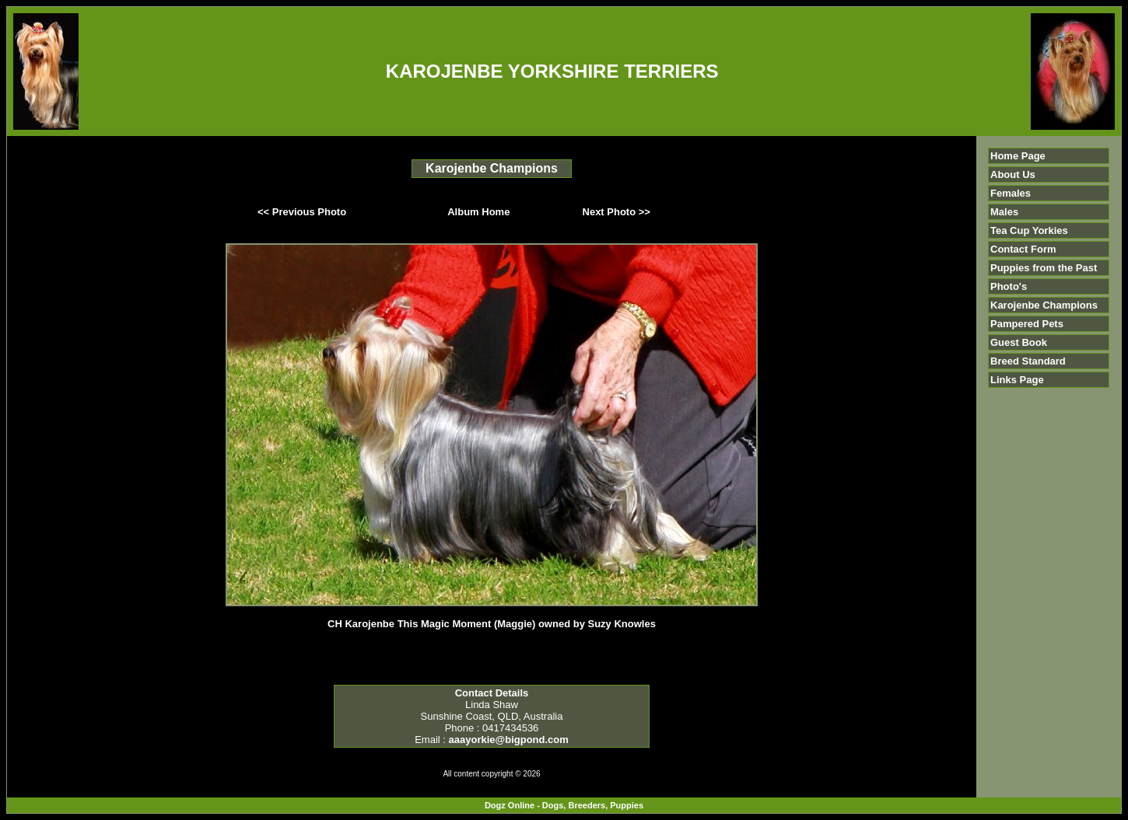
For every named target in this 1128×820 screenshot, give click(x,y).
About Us (1012, 174)
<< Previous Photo (301, 212)
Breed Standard (1028, 361)
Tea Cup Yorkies (1029, 230)
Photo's (1008, 286)
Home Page (1018, 156)
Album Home (478, 212)
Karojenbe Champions (1044, 305)
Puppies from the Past (1043, 268)
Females (1010, 193)
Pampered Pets (1026, 324)
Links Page (1017, 380)
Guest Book (1018, 342)
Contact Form (1023, 249)
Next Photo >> (616, 212)
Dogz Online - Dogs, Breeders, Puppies (564, 805)
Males (1004, 212)
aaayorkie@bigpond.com (509, 739)
